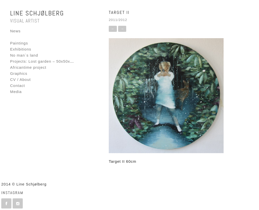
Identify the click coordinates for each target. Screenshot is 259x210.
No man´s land (24, 55)
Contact (17, 85)
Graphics (18, 73)
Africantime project (28, 67)
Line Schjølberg (37, 13)
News (15, 31)
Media (16, 91)
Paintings (19, 43)
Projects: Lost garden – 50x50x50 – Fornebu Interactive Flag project (75, 61)
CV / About (20, 79)
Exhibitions (20, 49)
